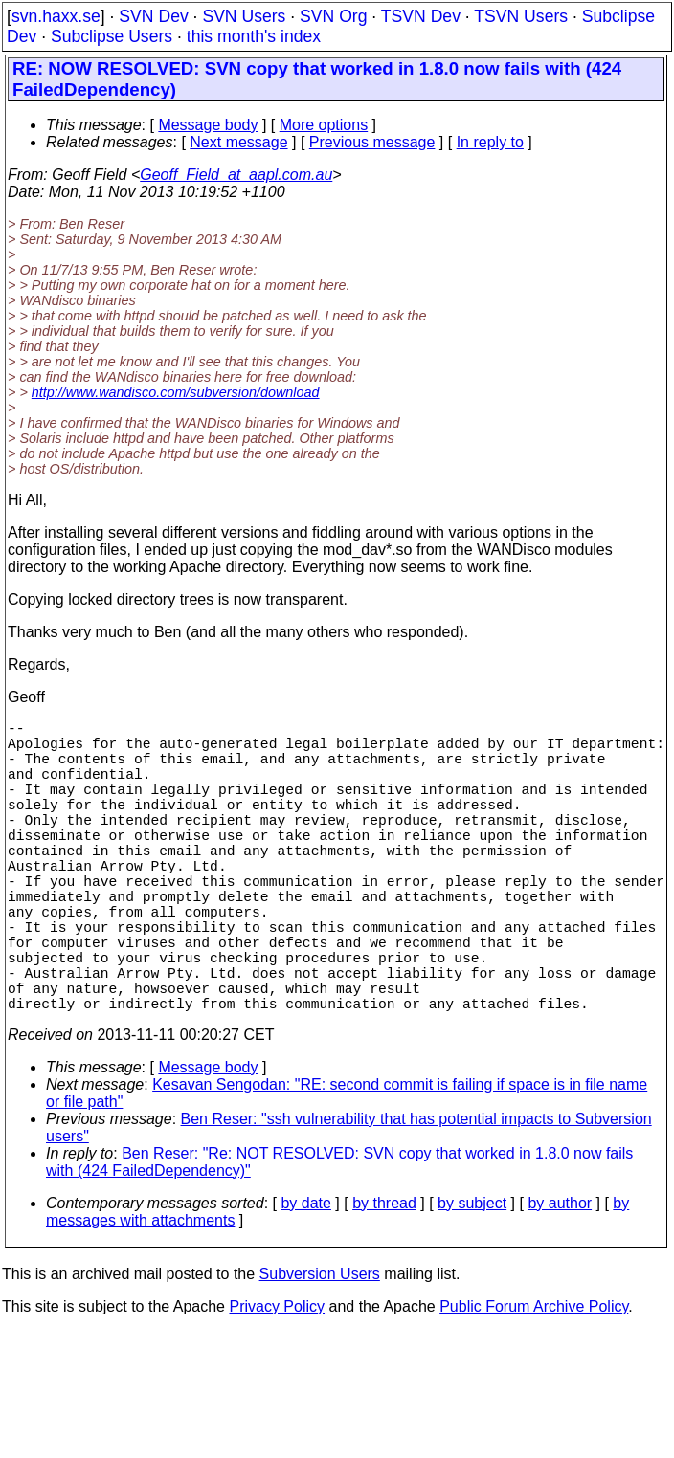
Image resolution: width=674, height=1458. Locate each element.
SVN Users (243, 16)
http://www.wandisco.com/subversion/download (176, 392)
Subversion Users (319, 1346)
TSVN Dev (421, 16)
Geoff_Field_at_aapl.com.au (236, 174)
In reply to (490, 142)
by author (560, 1276)
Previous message (372, 142)
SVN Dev (153, 16)
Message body (208, 125)
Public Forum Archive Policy (533, 1379)
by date (305, 1276)
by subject (472, 1276)
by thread (384, 1276)
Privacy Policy (277, 1379)
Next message (238, 142)
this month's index (254, 36)
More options (324, 125)
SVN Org (333, 16)
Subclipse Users (111, 36)
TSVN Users (521, 16)
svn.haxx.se (56, 16)
